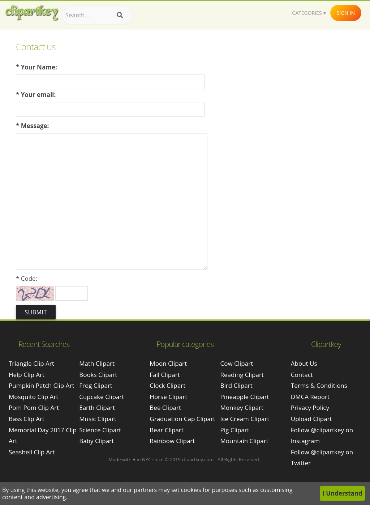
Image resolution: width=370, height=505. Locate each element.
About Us (304, 363)
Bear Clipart (166, 430)
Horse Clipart (168, 396)
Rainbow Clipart (172, 441)
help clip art (26, 374)
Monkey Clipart (242, 407)
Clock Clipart (167, 385)
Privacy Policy (310, 407)
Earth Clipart (97, 407)
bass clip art (26, 419)
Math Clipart (97, 363)
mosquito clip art (33, 396)
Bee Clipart (165, 407)
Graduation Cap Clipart (182, 419)
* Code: (26, 278)
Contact (302, 374)
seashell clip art (32, 452)
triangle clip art (31, 363)
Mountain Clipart (244, 441)
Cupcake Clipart (101, 396)
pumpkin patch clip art (41, 385)
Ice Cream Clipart (245, 419)
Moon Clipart (168, 363)
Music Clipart (97, 419)
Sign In (346, 12)
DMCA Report (310, 396)
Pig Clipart (234, 430)
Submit (36, 312)
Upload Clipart (311, 419)
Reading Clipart (242, 374)
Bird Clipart (236, 385)
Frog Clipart (95, 385)
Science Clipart (100, 430)
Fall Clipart (165, 374)
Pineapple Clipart (244, 396)
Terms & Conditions (319, 385)
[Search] (119, 15)
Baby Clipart (96, 441)
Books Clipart (98, 374)
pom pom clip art (34, 407)
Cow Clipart (236, 363)
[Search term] (97, 15)
